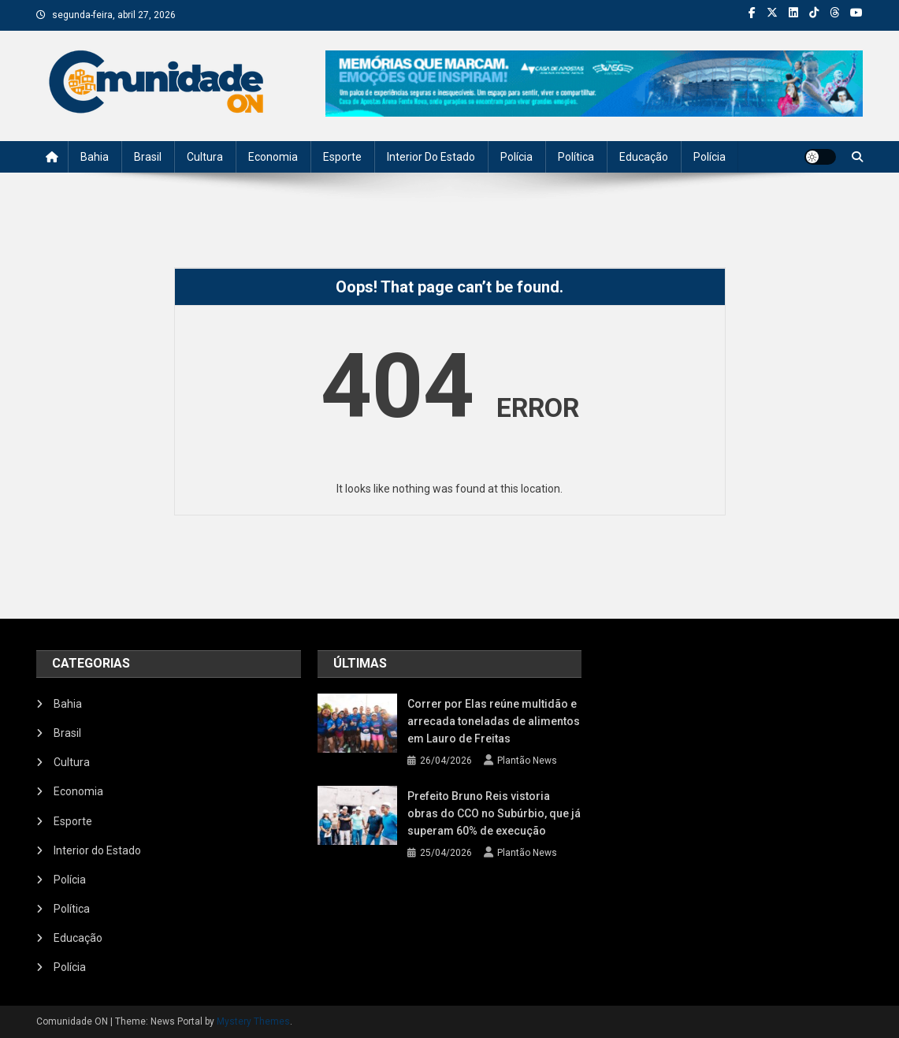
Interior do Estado (431, 157)
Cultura (205, 157)
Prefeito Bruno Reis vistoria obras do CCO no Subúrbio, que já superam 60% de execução (494, 813)
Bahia (94, 157)
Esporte (342, 157)
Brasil (148, 157)
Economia (273, 157)
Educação (643, 157)
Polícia (516, 157)
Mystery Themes (253, 1021)
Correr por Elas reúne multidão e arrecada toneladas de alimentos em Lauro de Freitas (493, 721)
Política (576, 157)
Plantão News (527, 760)
